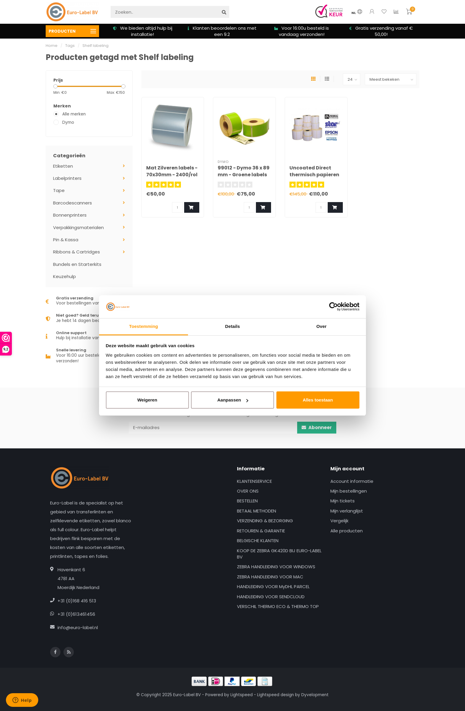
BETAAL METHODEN (256, 511)
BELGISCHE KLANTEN (257, 540)
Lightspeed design (275, 695)
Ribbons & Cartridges (76, 252)
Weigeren (147, 399)
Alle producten (346, 531)
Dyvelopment (315, 695)
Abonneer (317, 427)
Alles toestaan (318, 399)
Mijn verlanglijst (346, 511)
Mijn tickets (342, 501)
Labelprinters (67, 178)
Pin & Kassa (65, 240)
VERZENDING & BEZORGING (265, 521)
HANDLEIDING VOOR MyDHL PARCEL (273, 586)
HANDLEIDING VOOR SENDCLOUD (271, 596)
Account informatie (351, 481)
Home (52, 45)
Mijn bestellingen (348, 491)
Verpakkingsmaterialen (78, 227)
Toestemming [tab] (143, 326)
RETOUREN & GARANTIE (261, 531)
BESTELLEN (247, 501)
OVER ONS (248, 491)
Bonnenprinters (70, 215)
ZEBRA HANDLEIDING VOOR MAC (270, 577)
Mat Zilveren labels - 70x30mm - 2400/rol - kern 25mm (172, 174)
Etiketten (63, 166)
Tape (59, 190)
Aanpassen (232, 399)
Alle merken (74, 114)
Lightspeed (241, 695)
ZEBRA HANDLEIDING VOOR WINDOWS (276, 567)
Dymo (68, 122)
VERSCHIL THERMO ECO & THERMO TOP (278, 606)
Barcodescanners (72, 203)
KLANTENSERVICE (254, 481)
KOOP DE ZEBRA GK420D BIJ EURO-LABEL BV (279, 553)
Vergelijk (339, 521)
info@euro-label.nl (78, 627)
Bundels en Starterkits (77, 264)
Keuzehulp (64, 276)
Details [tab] (232, 326)
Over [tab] (321, 326)
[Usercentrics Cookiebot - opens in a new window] (333, 306)
